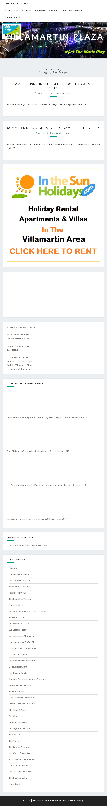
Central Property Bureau (20, 771)
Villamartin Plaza (18, 3)
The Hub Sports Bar (18, 777)
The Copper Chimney (19, 747)
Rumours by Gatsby (18, 722)
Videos (52, 10)
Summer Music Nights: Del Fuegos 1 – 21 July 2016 (53, 128)
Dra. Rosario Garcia (18, 673)
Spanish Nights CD (13, 17)
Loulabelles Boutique (19, 574)
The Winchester (16, 617)
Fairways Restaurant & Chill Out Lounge (28, 611)
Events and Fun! (21, 10)
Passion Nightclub (17, 592)
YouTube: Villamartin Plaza (19, 365)
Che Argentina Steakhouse (21, 728)
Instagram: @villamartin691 (20, 368)
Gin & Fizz (13, 716)
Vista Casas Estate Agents (21, 753)
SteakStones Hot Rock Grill (22, 703)
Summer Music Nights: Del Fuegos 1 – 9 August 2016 (53, 86)
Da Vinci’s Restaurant (19, 654)
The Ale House (16, 740)
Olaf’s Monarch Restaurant (22, 697)
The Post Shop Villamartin (21, 598)
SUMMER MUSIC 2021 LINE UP (21, 327)
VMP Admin (65, 93)
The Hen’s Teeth (17, 691)
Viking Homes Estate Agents (22, 648)
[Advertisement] (53, 294)
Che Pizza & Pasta (17, 710)
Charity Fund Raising (71, 10)
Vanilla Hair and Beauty (20, 765)
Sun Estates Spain (17, 629)
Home (7, 10)
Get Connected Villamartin (21, 635)
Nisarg (80, 800)
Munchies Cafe (16, 784)
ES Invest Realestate (19, 623)
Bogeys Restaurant (18, 666)
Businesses (40, 10)
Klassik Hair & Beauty (19, 586)
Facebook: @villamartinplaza (21, 361)
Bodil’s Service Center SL (20, 685)
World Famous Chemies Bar (22, 759)
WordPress (60, 800)
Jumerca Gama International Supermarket (29, 679)
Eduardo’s (13, 568)
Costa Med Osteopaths (20, 580)
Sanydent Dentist (17, 605)
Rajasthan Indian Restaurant (22, 660)
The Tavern (14, 734)
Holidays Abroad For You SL (21, 642)
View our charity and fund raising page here (27, 544)
